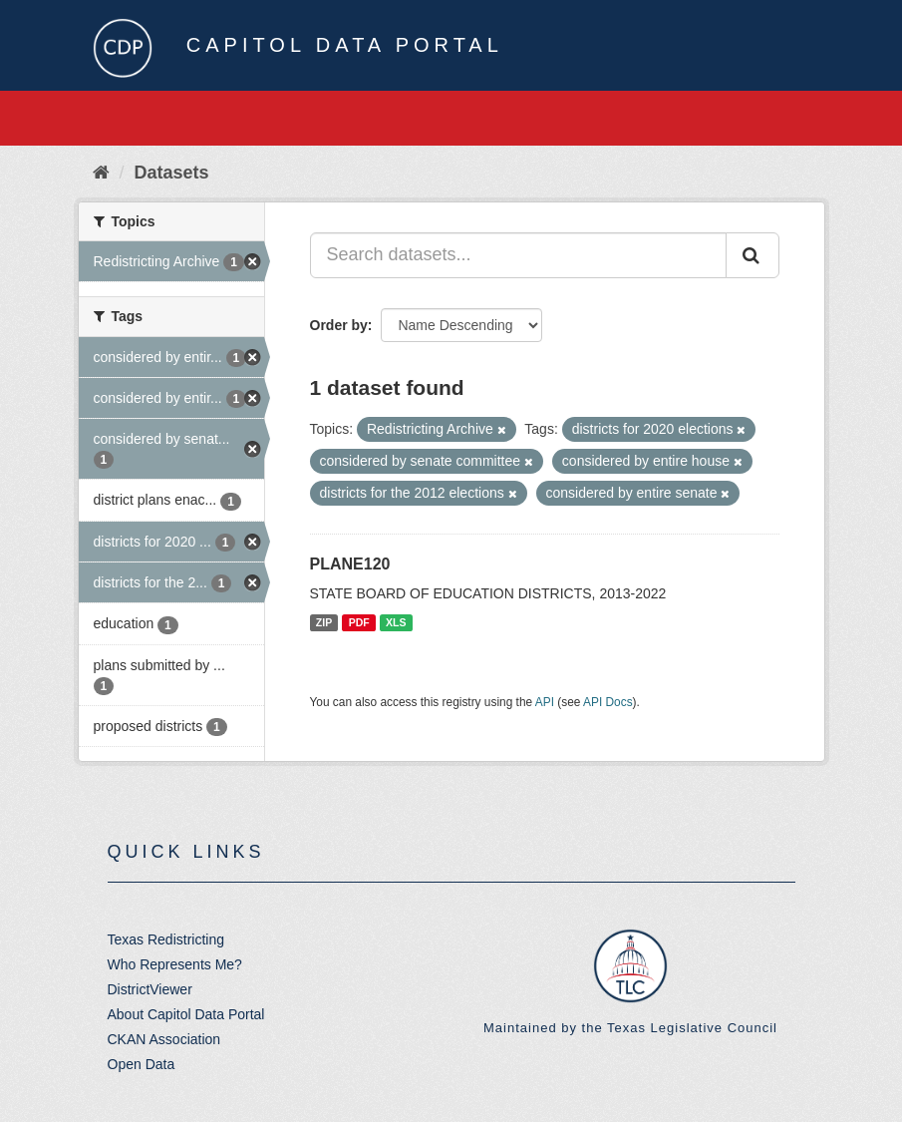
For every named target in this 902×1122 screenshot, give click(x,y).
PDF (359, 622)
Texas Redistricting (166, 939)
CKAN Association (164, 1039)
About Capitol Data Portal (186, 1014)
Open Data (141, 1064)
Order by (339, 325)
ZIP (324, 622)
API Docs (608, 702)
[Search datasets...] (518, 255)
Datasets (172, 173)
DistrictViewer (150, 989)
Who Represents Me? (175, 964)
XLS (396, 622)
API (544, 702)
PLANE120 (350, 564)
